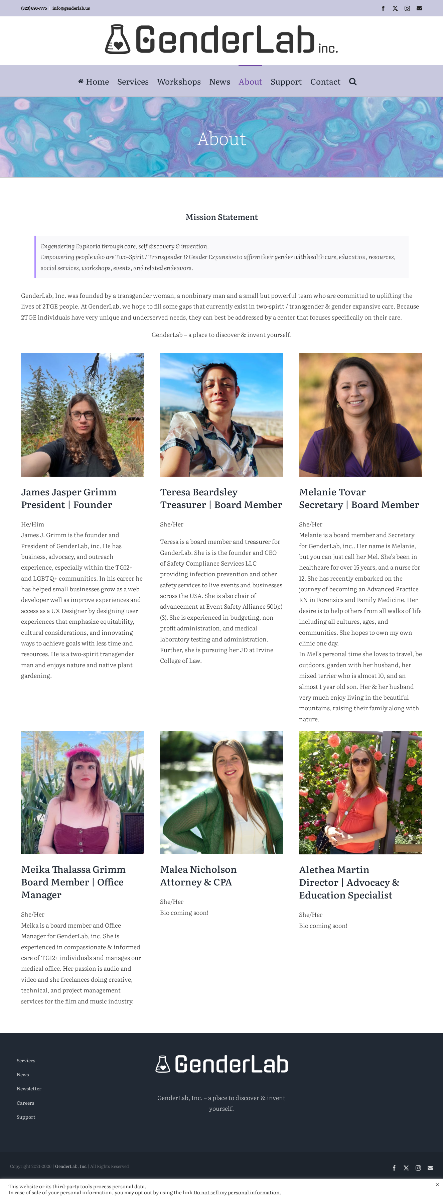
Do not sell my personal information (236, 1192)
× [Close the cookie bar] (437, 1184)
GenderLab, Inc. (71, 1166)
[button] (352, 80)
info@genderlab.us (71, 8)
